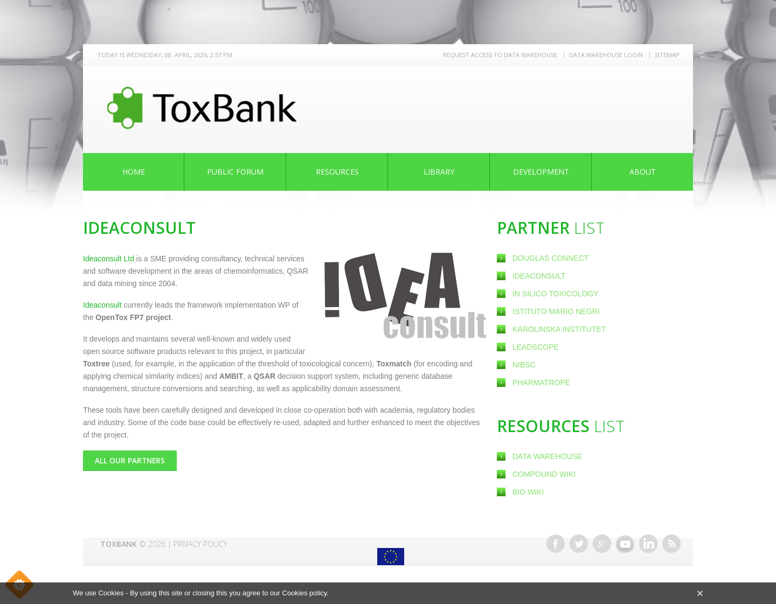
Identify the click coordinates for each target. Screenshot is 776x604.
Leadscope (536, 347)
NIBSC (524, 364)
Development (541, 171)
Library (439, 171)
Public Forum (235, 171)
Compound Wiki (544, 474)
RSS (671, 543)
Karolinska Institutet (559, 329)
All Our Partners (131, 460)
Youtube (625, 543)
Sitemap (667, 55)
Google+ (602, 543)
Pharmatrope (541, 382)
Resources (337, 171)
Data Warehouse (547, 456)
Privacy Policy (200, 544)
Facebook (555, 543)
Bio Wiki (528, 492)
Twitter (579, 543)
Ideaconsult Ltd (109, 258)
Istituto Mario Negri (556, 311)
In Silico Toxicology (555, 293)
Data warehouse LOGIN (606, 55)
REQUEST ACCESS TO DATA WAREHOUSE (500, 55)
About (642, 171)
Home (133, 171)
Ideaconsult (539, 276)
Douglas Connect (551, 258)
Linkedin (648, 543)
